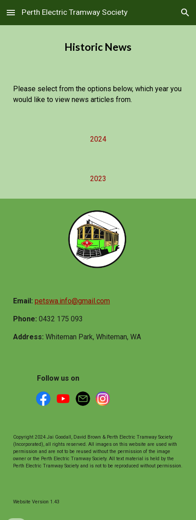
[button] (11, 12)
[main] (98, 47)
